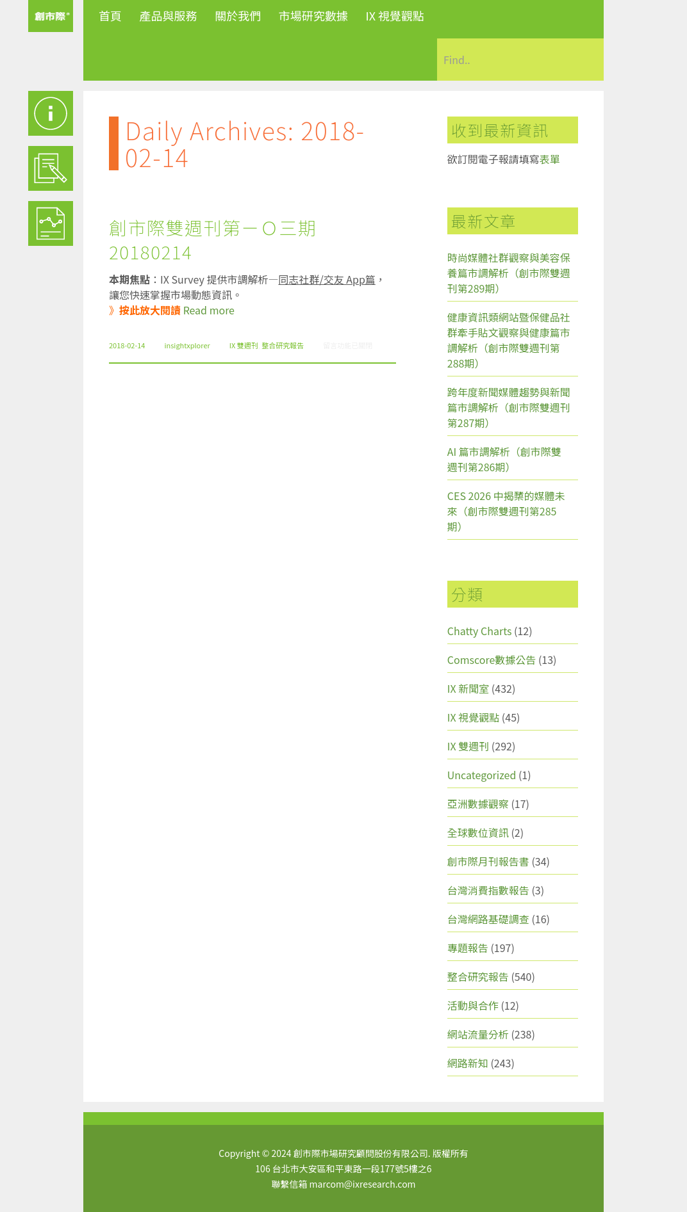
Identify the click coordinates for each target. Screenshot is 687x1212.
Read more (209, 310)
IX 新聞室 (468, 688)
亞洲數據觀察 (478, 803)
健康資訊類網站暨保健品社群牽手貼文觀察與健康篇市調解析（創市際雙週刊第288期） (508, 340)
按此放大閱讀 (150, 310)
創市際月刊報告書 (488, 861)
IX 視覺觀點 (394, 15)
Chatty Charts (479, 630)
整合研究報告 (282, 345)
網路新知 (467, 1063)
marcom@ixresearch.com (363, 1183)
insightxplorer (187, 345)
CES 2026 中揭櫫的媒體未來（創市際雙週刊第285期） (506, 511)
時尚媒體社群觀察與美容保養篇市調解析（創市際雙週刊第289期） (508, 273)
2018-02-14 (127, 345)
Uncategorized (482, 774)
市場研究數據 (313, 15)
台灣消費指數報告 (488, 890)
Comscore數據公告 (491, 659)
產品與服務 (168, 15)
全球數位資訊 (478, 832)
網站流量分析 (478, 1034)
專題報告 (467, 947)
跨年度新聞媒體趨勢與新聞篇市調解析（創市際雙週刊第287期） (508, 407)
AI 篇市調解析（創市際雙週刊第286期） (504, 459)
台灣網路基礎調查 (488, 918)
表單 (550, 158)
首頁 (110, 15)
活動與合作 (473, 1005)
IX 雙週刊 (243, 345)
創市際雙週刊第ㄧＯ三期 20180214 (213, 239)
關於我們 (238, 15)
